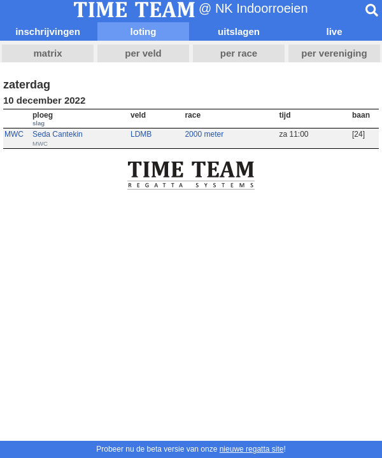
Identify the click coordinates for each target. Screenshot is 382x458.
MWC (14, 134)
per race (238, 53)
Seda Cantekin (57, 134)
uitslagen (239, 31)
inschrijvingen (47, 31)
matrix (47, 53)
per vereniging (334, 53)
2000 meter (204, 134)
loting (144, 31)
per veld (143, 53)
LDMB (141, 134)
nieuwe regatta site (252, 449)
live (334, 31)
